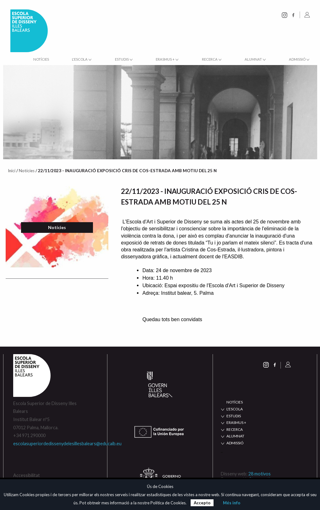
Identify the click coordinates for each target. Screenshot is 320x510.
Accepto (202, 502)
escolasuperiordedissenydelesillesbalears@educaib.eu (67, 443)
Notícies (41, 59)
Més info (231, 502)
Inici (11, 170)
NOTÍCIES (234, 402)
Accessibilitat (26, 475)
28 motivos (259, 473)
